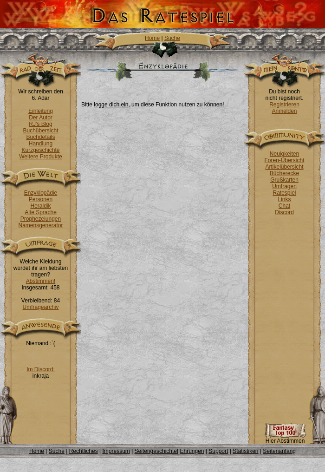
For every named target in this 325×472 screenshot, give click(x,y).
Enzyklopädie (40, 193)
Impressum (116, 451)
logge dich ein (111, 104)
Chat (284, 206)
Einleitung (40, 111)
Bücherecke (284, 173)
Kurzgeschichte (40, 150)
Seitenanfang (279, 451)
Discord (284, 212)
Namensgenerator (40, 225)
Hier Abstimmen (285, 438)
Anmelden (284, 111)
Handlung (40, 143)
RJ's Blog (40, 124)
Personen (40, 199)
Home (152, 38)
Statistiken (245, 451)
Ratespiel (284, 193)
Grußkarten (284, 180)
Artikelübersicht (284, 167)
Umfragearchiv (40, 307)
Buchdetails (40, 137)
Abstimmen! (40, 281)
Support (218, 451)
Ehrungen (192, 451)
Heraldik (40, 206)
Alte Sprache (41, 212)
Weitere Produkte (40, 156)
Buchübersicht (40, 130)
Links (284, 199)
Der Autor (40, 117)
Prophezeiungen (40, 219)
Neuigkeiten (284, 154)
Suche (172, 38)
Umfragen (284, 186)
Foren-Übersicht (284, 160)
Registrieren (284, 104)
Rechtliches (83, 451)
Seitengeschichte (156, 451)
